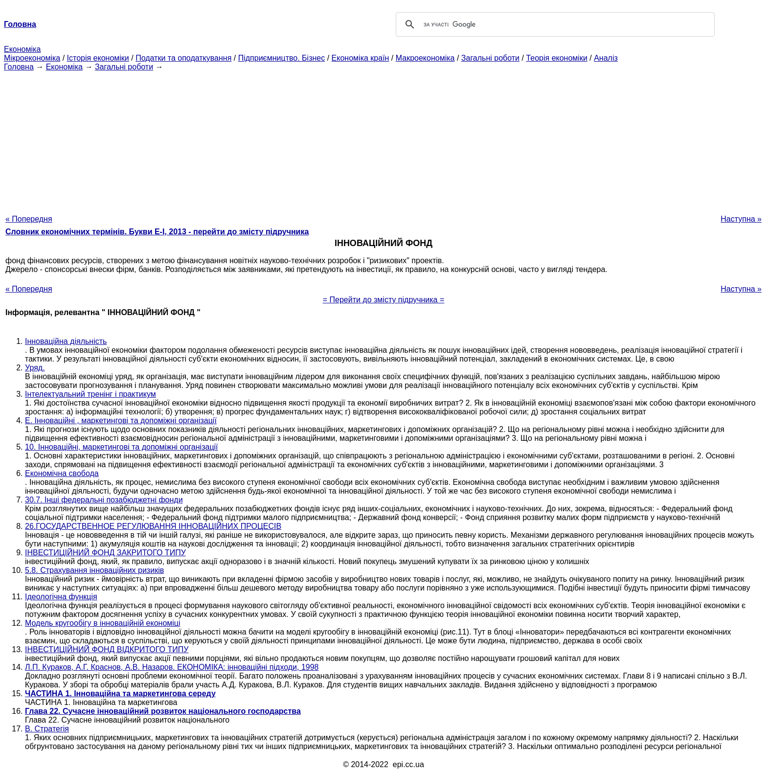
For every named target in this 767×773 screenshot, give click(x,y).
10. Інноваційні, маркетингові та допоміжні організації (121, 447)
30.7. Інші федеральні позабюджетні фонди (104, 500)
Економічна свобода (62, 473)
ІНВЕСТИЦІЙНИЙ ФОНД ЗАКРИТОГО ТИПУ (105, 552)
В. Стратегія (47, 729)
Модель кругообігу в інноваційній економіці (102, 623)
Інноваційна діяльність (66, 341)
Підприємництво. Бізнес (281, 58)
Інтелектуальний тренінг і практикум (90, 394)
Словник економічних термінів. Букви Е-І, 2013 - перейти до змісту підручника (157, 231)
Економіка (22, 49)
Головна (19, 67)
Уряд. (35, 368)
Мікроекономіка (32, 58)
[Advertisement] (383, 139)
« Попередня (28, 219)
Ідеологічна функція (61, 596)
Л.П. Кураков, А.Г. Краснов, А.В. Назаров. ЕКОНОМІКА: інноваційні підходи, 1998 (172, 667)
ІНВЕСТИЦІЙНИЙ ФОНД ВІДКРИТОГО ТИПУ (106, 649)
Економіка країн (360, 58)
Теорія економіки (556, 58)
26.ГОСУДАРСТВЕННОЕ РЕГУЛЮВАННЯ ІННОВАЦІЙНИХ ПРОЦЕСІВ (153, 526)
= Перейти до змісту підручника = (384, 300)
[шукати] (554, 24)
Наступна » (741, 219)
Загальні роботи (490, 58)
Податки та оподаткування (183, 58)
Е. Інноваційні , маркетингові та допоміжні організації (121, 420)
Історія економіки (98, 58)
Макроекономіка (425, 58)
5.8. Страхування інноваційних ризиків (94, 570)
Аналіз (606, 58)
